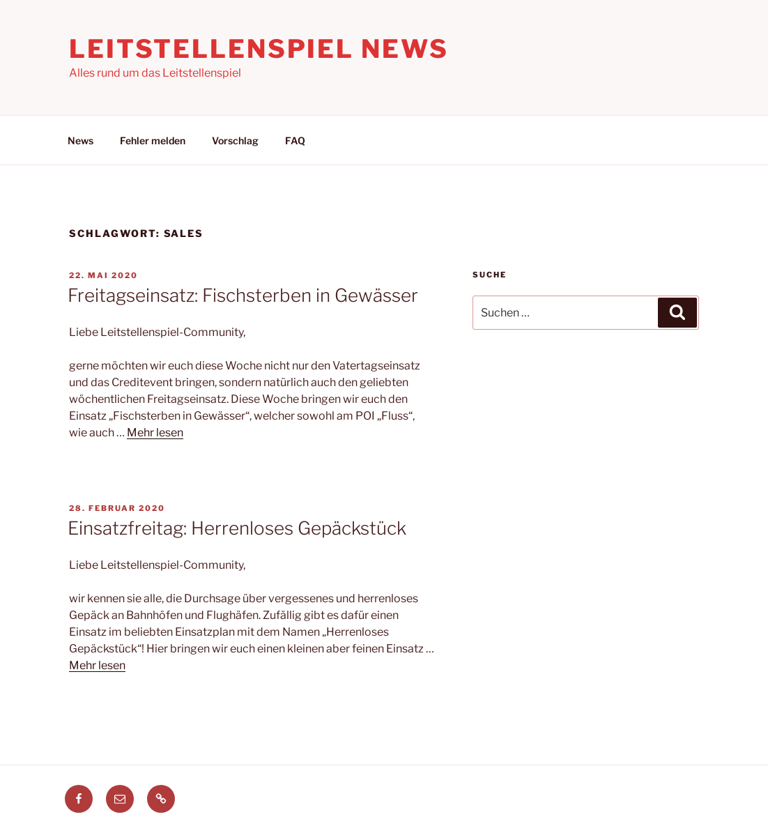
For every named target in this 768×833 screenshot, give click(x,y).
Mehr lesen (155, 432)
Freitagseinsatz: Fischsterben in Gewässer (243, 295)
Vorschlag (235, 140)
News (80, 140)
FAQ (295, 140)
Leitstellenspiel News (258, 48)
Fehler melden (152, 140)
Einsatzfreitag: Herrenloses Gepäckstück (237, 528)
